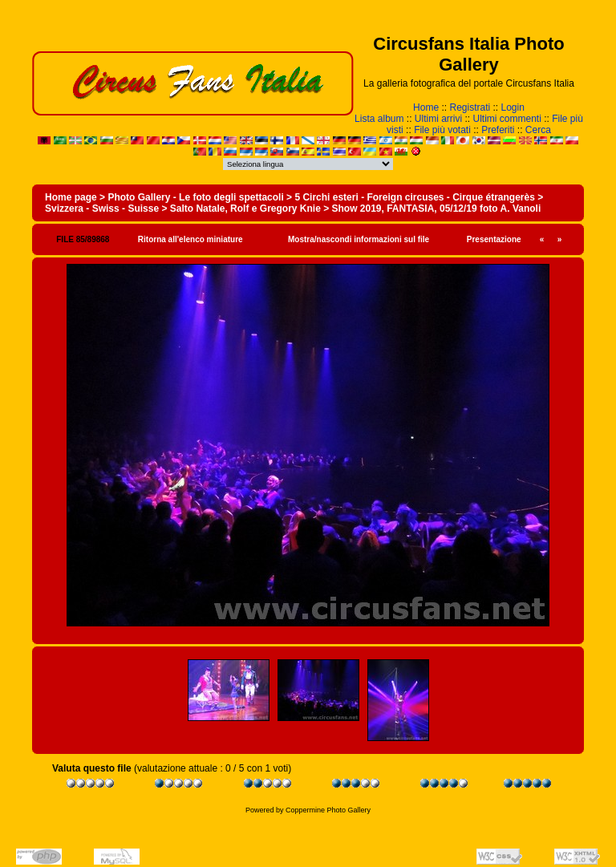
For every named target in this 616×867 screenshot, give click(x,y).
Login (513, 107)
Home (426, 107)
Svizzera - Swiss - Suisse (102, 208)
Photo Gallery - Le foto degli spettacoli (195, 197)
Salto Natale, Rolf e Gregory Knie (245, 208)
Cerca (538, 130)
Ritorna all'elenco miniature (190, 239)
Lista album (379, 118)
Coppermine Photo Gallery (328, 810)
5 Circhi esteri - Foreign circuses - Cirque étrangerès (414, 197)
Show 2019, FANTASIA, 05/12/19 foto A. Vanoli (436, 208)
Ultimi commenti (507, 118)
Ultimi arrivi (438, 118)
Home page (71, 197)
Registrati (469, 107)
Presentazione (494, 239)
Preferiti (497, 130)
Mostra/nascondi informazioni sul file (358, 239)
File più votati (442, 130)
